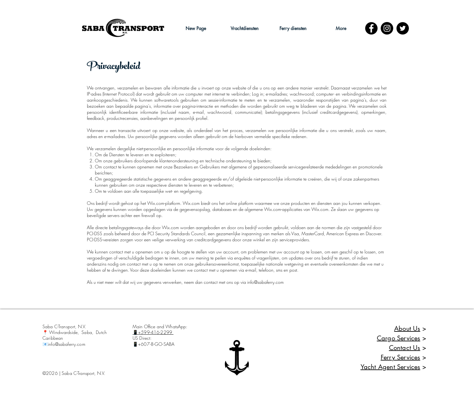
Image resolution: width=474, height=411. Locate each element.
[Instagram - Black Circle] (387, 28)
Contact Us (404, 348)
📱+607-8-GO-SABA (153, 344)
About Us (407, 328)
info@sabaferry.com (265, 282)
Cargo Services (398, 338)
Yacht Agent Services (390, 367)
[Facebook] (371, 28)
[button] (244, 28)
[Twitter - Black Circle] (402, 28)
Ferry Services (400, 357)
